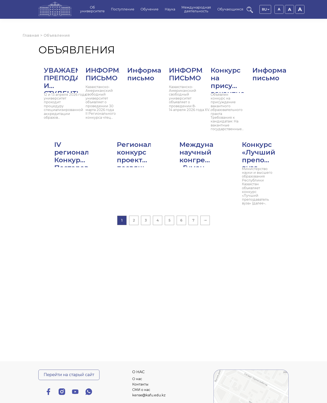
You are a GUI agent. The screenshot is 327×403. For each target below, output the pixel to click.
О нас (137, 379)
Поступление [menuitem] (122, 9)
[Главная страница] (55, 9)
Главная (31, 35)
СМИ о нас (141, 390)
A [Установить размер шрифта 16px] (279, 9)
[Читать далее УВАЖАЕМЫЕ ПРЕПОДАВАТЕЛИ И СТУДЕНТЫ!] (80, 87)
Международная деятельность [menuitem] (196, 9)
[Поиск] (250, 12)
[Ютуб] (75, 392)
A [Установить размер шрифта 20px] (300, 9)
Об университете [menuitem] (92, 9)
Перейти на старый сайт (69, 374)
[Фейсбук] (48, 392)
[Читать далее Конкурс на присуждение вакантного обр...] (163, 136)
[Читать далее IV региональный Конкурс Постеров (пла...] (80, 177)
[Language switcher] (265, 9)
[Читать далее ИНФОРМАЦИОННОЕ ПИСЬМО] (163, 83)
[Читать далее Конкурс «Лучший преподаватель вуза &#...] (163, 218)
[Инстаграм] (62, 392)
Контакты (140, 384)
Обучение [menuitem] (149, 9)
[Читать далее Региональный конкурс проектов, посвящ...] (163, 177)
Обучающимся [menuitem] (230, 9)
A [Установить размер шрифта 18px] (289, 9)
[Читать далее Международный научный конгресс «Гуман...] (247, 177)
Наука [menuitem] (170, 9)
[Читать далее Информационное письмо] (247, 76)
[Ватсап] (89, 392)
